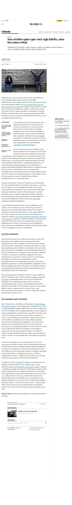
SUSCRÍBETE (59, 20)
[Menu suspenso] (3, 24)
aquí (38, 429)
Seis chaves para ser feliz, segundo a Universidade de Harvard (6, 134)
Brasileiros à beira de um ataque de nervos (6, 145)
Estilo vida (20, 423)
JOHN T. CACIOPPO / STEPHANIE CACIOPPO (25, 413)
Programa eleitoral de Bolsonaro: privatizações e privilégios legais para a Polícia (62, 136)
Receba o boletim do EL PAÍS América (17, 404)
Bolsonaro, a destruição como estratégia (62, 122)
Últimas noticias (59, 118)
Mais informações (11, 429)
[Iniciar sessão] (66, 21)
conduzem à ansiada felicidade (24, 145)
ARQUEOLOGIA (67, 32)
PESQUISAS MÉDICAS (48, 32)
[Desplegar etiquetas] (46, 423)
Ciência (6, 31)
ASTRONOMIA (55, 32)
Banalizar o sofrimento (5, 140)
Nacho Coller (6, 59)
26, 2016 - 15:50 (6, 60)
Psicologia (9, 423)
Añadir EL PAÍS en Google (41, 64)
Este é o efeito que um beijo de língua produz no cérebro (6, 127)
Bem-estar (15, 423)
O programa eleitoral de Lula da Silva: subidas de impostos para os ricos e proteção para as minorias (62, 130)
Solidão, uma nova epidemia (6, 151)
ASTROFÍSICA (61, 32)
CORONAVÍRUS (41, 32)
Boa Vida (9, 36)
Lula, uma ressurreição (63, 125)
